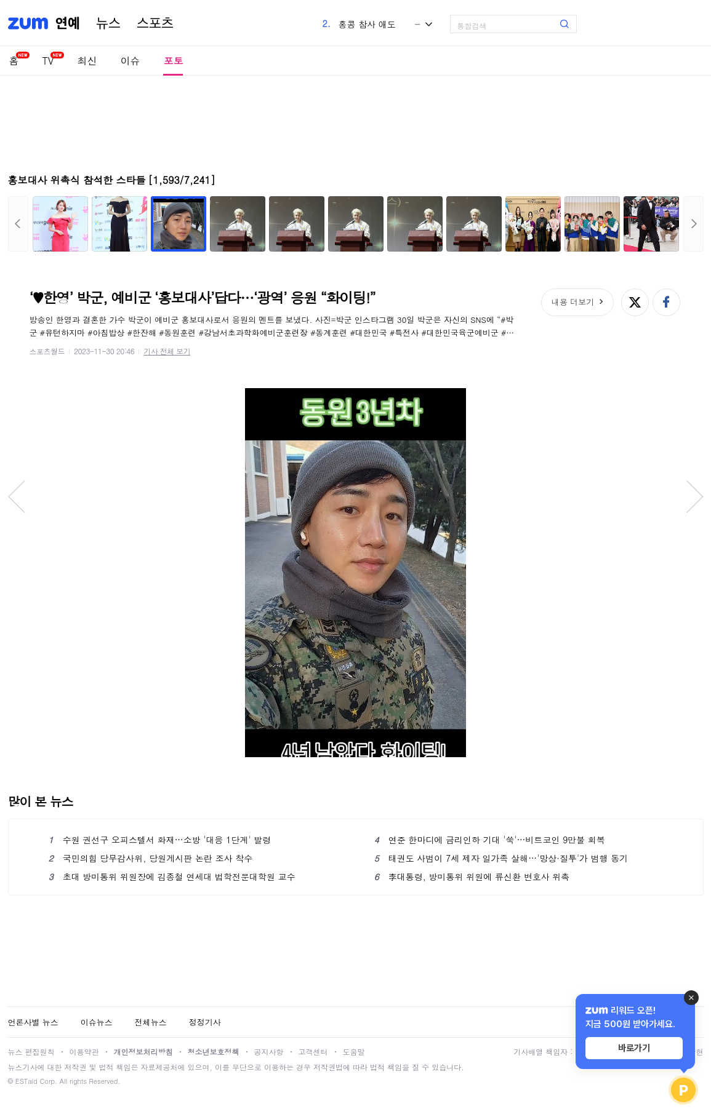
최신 (87, 61)
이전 (18, 224)
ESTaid (26, 1081)
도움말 (354, 1051)
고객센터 (313, 1051)
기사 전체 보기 (166, 351)
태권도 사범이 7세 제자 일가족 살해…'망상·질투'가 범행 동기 (501, 858)
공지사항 (269, 1051)
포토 (173, 61)
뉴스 (108, 23)
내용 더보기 (573, 302)
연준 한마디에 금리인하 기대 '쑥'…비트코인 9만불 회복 (490, 839)
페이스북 (666, 302)
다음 (693, 224)
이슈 (130, 61)
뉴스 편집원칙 (31, 1051)
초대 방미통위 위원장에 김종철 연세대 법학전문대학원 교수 (172, 876)
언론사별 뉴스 (33, 1022)
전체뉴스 (151, 1022)
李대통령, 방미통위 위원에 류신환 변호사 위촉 (472, 876)
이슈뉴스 (97, 1022)
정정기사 (205, 1022)
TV (48, 61)
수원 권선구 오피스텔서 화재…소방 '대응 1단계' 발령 (160, 839)
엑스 (635, 302)
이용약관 (84, 1051)
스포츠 (155, 23)
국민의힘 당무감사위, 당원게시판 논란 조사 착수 (151, 858)
